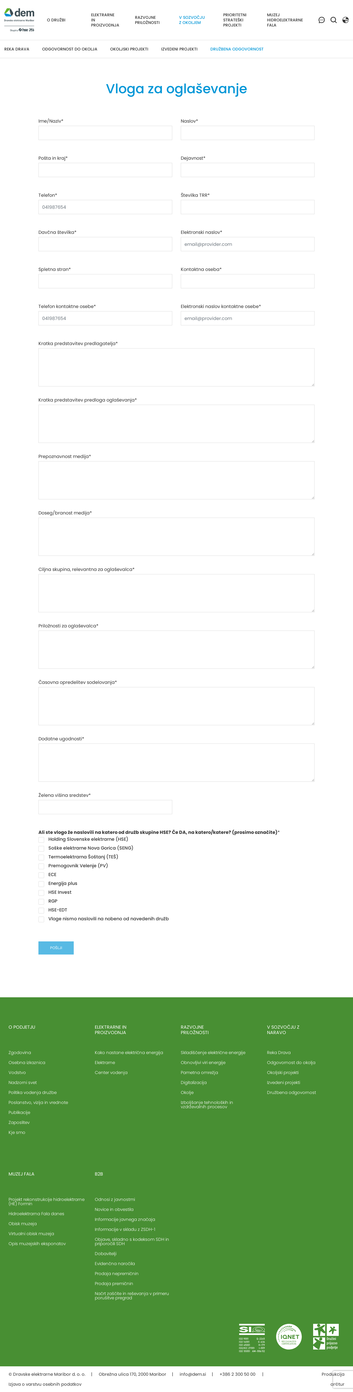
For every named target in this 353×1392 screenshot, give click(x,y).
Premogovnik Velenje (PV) (73, 866)
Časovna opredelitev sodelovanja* (77, 682)
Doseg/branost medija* (65, 513)
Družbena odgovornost (237, 49)
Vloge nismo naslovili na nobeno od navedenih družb (103, 919)
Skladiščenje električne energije (213, 1052)
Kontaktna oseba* (201, 269)
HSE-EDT (52, 910)
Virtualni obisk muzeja (31, 1234)
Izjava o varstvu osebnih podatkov (45, 1384)
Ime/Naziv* (50, 121)
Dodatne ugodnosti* (61, 739)
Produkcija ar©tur (333, 1379)
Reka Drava (16, 49)
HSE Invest (54, 892)
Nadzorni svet (23, 1082)
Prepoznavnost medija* (64, 456)
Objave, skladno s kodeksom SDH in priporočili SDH (132, 1241)
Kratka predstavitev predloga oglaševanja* (87, 400)
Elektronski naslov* (201, 232)
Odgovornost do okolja (69, 49)
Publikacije (19, 1112)
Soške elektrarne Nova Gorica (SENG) (86, 848)
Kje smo (17, 1132)
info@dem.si (193, 1374)
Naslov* (189, 121)
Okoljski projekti (129, 49)
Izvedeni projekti (179, 49)
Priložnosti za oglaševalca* (68, 626)
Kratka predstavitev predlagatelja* (78, 343)
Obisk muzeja (23, 1224)
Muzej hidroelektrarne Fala (285, 20)
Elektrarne (105, 1062)
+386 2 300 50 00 (237, 1374)
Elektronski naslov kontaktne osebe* (221, 306)
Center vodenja (111, 1072)
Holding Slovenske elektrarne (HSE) (83, 839)
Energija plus (57, 883)
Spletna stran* (54, 269)
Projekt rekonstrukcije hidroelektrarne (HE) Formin (47, 1201)
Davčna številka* (57, 232)
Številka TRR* (195, 195)
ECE (47, 874)
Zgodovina (20, 1052)
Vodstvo (17, 1072)
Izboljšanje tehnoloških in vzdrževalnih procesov (207, 1104)
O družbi (56, 20)
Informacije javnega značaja (125, 1219)
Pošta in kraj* (53, 158)
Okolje (187, 1092)
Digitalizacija (194, 1082)
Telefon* (47, 195)
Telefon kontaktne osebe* (67, 306)
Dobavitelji (105, 1254)
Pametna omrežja (199, 1072)
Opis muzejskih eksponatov (37, 1244)
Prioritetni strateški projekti (235, 20)
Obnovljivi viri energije (203, 1062)
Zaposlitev (19, 1122)
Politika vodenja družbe (33, 1092)
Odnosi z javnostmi (115, 1199)
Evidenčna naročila (115, 1264)
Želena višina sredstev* (64, 795)
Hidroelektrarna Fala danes (36, 1214)
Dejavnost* (193, 158)
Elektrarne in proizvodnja (105, 20)
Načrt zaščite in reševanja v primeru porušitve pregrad (132, 1295)
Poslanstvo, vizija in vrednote (38, 1102)
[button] (345, 19)
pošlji (56, 948)
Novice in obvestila (114, 1209)
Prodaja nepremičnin (117, 1273)
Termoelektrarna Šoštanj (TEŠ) (78, 857)
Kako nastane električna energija (129, 1052)
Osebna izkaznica (27, 1062)
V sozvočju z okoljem (192, 20)
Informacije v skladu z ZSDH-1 (125, 1229)
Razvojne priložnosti (147, 20)
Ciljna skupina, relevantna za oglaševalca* (86, 569)
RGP (48, 901)
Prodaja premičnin (114, 1283)
